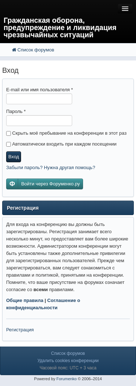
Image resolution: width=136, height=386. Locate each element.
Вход (13, 156)
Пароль (16, 111)
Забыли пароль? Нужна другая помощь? (50, 167)
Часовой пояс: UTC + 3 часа (68, 367)
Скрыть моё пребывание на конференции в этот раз (66, 133)
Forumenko (66, 379)
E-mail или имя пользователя (39, 89)
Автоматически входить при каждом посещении (61, 144)
